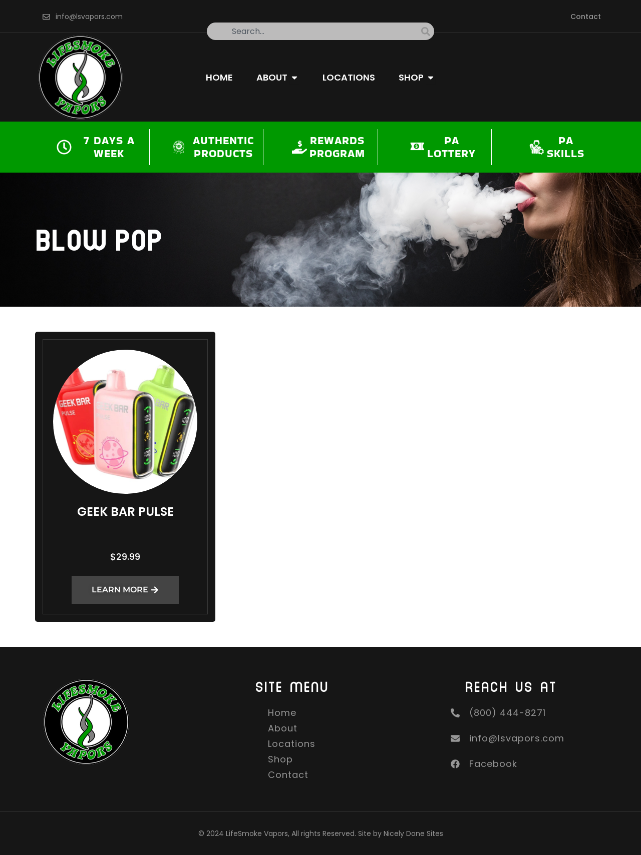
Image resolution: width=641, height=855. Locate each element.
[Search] (427, 31)
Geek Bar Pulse (125, 511)
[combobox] (314, 31)
